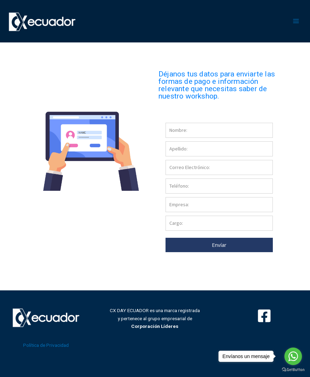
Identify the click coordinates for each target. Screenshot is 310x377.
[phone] (219, 186)
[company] (219, 204)
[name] (219, 130)
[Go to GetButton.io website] (293, 370)
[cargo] (219, 223)
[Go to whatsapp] (293, 356)
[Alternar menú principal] (296, 21)
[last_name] (219, 148)
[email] (219, 167)
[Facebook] (264, 316)
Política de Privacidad (46, 345)
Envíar (219, 244)
